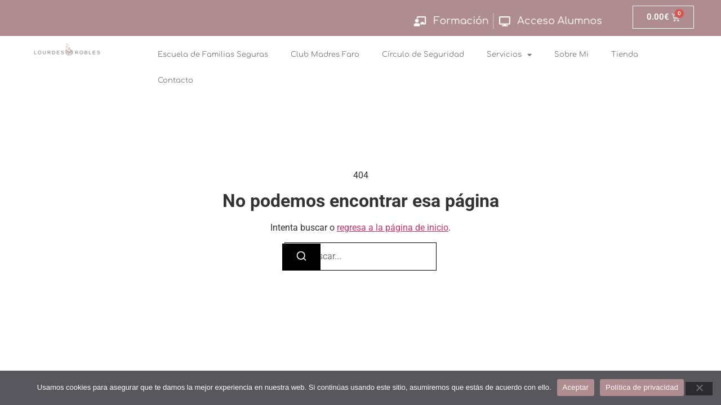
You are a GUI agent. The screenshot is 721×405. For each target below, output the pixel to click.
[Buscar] (301, 257)
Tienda (624, 54)
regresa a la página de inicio (392, 227)
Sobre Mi (571, 54)
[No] (699, 388)
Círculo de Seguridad (423, 54)
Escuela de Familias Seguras (213, 54)
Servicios (509, 55)
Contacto (175, 80)
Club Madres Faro (325, 54)
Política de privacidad (642, 387)
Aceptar (576, 387)
